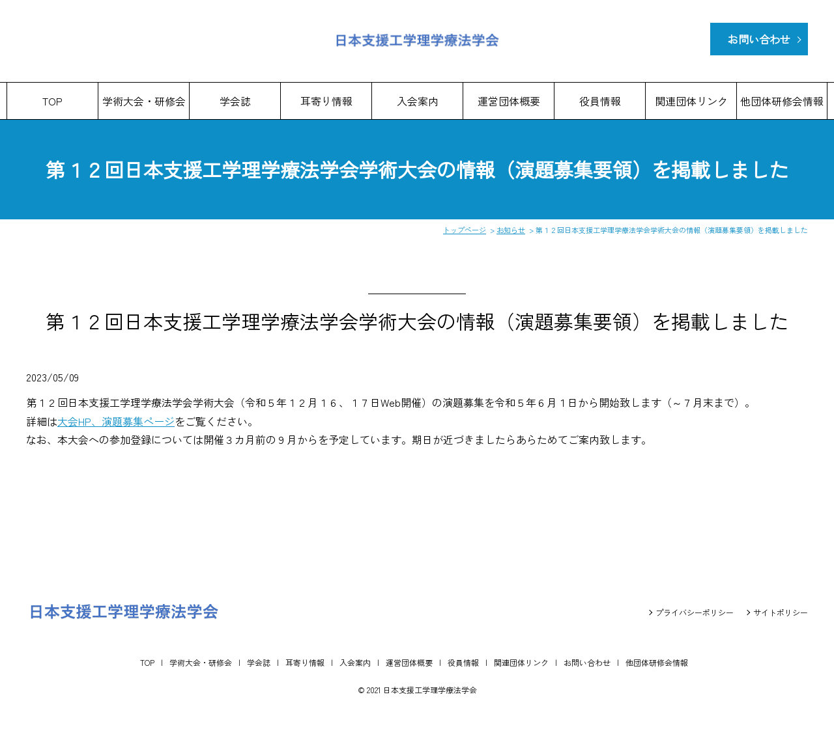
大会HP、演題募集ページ (116, 421)
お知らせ (510, 230)
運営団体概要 (509, 101)
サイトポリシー (780, 612)
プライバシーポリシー (694, 612)
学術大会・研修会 (144, 101)
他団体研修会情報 (782, 101)
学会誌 (235, 101)
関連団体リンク (691, 101)
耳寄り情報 (326, 101)
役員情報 (600, 101)
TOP (52, 101)
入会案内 (418, 101)
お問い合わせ (759, 39)
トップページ (464, 230)
